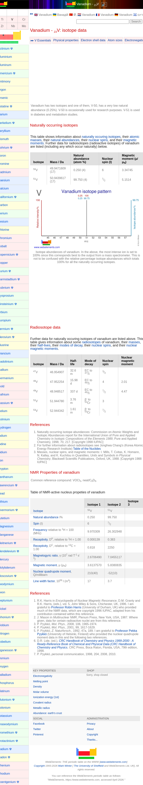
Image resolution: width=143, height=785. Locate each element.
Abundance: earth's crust (52, 713)
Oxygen (8, 666)
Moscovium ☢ (12, 576)
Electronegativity (47, 676)
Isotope (42, 508)
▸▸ (36, 13)
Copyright (94, 735)
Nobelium (9, 641)
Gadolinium (10, 361)
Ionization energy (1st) (51, 697)
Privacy (93, 724)
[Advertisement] (88, 74)
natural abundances (80, 140)
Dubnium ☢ (10, 287)
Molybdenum (11, 567)
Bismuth (8, 139)
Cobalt (7, 246)
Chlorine (8, 229)
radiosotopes (103, 339)
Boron (7, 155)
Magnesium (10, 526)
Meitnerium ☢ (12, 543)
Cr (28, 19)
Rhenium (9, 765)
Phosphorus (10, 683)
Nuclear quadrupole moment (56, 572)
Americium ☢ (11, 73)
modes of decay (88, 343)
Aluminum (9, 65)
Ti (7, 19)
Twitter (41, 729)
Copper (7, 262)
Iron (5, 460)
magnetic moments (49, 143)
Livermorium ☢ (12, 510)
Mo (28, 26)
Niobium (8, 625)
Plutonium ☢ (11, 699)
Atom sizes (119, 40)
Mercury (8, 559)
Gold (6, 386)
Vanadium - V (90, 4)
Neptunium (10, 600)
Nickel (7, 608)
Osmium (8, 658)
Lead (6, 493)
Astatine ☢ (10, 106)
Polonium (9, 707)
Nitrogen (8, 633)
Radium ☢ (9, 749)
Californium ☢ (12, 197)
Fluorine (8, 345)
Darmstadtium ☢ (14, 279)
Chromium (9, 238)
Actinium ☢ (10, 48)
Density (42, 687)
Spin (41, 521)
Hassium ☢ (10, 403)
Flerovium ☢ (11, 337)
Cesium (8, 221)
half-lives (61, 343)
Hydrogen (9, 427)
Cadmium (9, 172)
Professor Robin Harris (76, 608)
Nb (18, 26)
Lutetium (8, 518)
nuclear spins (113, 140)
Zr (6, 26)
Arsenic (7, 97)
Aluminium (10, 56)
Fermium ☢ (10, 328)
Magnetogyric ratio (50, 556)
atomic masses (46, 140)
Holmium (8, 419)
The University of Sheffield (91, 766)
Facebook (43, 724)
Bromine (8, 163)
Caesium (8, 180)
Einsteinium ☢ (12, 304)
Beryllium (9, 130)
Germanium (10, 378)
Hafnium (8, 394)
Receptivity (45, 537)
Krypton (8, 468)
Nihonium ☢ (11, 617)
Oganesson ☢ (12, 650)
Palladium (9, 674)
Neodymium (10, 584)
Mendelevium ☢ (13, 551)
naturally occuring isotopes (105, 137)
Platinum (8, 691)
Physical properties (70, 40)
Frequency (45, 527)
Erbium (7, 312)
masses (40, 343)
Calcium (8, 188)
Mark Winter (67, 766)
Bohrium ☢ (10, 147)
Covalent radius (47, 703)
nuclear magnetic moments (54, 346)
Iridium (7, 452)
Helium (7, 411)
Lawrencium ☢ (12, 485)
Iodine (7, 444)
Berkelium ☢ (11, 122)
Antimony (9, 81)
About (92, 729)
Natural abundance (51, 514)
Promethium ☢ (12, 732)
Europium (9, 320)
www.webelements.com (116, 762)
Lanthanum (10, 477)
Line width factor (48, 581)
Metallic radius (46, 708)
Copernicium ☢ (13, 254)
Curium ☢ (9, 271)
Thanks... (94, 740)
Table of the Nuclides (101, 446)
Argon (7, 89)
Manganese (10, 534)
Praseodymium (13, 724)
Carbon (7, 205)
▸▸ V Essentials (45, 40)
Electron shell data (97, 40)
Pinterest (43, 735)
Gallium (8, 369)
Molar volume (45, 692)
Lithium (7, 501)
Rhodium (9, 773)
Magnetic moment (49, 565)
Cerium (7, 213)
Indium (7, 435)
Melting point (45, 682)
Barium (7, 114)
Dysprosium (10, 295)
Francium (9, 353)
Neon (6, 592)
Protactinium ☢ (13, 740)
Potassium (10, 715)
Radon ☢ (9, 757)
